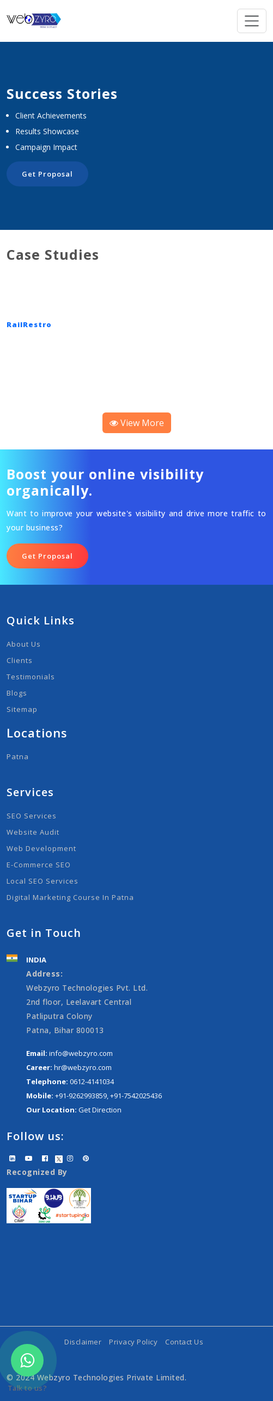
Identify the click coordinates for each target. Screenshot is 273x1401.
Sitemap (22, 709)
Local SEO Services (42, 881)
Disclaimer (82, 1342)
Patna (18, 756)
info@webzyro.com (81, 1053)
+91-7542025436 (136, 1095)
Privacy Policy (133, 1342)
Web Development (41, 848)
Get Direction (100, 1110)
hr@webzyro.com (83, 1067)
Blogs (17, 693)
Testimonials (31, 676)
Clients (20, 660)
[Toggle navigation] (252, 21)
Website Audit (33, 832)
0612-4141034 (92, 1081)
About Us (24, 644)
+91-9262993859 (81, 1095)
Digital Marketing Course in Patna (70, 897)
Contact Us (184, 1342)
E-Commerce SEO (39, 865)
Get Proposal (47, 174)
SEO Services (32, 816)
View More (137, 423)
